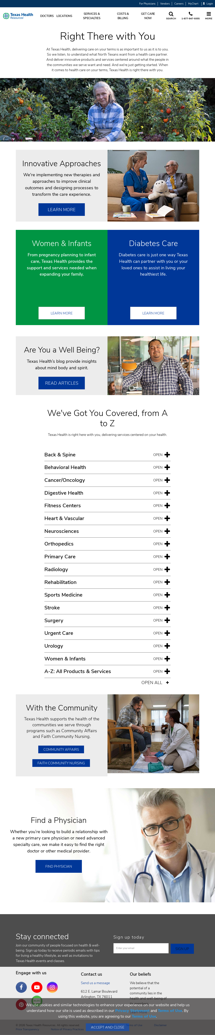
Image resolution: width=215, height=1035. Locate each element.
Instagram (53, 984)
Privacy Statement (132, 1010)
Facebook (22, 984)
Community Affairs (61, 749)
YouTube (37, 984)
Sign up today (128, 937)
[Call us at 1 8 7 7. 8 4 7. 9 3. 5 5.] (190, 15)
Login (208, 4)
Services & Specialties (91, 16)
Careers (178, 4)
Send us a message (95, 983)
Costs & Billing (123, 16)
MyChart (193, 4)
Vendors (165, 4)
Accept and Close (107, 1027)
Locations (64, 16)
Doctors (47, 16)
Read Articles (61, 383)
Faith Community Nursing (61, 763)
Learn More (62, 210)
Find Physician (58, 866)
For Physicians (147, 4)
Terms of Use (170, 1010)
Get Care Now (148, 16)
